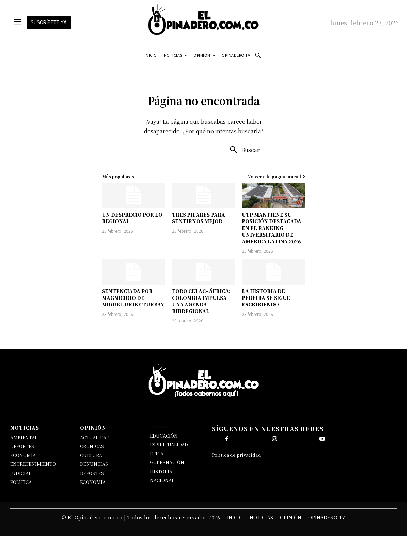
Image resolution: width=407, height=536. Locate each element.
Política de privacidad (236, 454)
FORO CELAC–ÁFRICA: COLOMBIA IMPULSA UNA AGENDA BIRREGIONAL (201, 301)
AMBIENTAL (23, 437)
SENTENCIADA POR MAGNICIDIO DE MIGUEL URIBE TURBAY (133, 298)
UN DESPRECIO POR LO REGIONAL (132, 218)
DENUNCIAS (94, 464)
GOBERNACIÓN (167, 462)
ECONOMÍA (23, 455)
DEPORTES (22, 446)
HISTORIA (161, 471)
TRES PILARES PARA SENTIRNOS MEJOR (198, 218)
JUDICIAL (20, 473)
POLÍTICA (21, 482)
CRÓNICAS (92, 446)
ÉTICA (156, 453)
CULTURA (91, 455)
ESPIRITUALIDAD (169, 444)
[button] (258, 55)
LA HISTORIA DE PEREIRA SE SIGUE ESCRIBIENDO (266, 298)
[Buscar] (244, 150)
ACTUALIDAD (95, 437)
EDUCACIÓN (164, 435)
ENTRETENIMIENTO (33, 464)
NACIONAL (162, 480)
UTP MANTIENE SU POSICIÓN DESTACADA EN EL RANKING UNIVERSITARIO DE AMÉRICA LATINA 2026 (271, 228)
